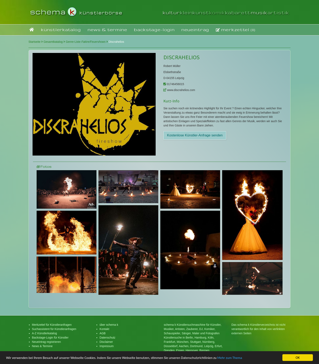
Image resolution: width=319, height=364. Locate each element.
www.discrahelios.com (179, 90)
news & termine (107, 29)
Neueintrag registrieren (46, 341)
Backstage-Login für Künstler (50, 337)
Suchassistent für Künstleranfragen (54, 329)
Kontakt (104, 329)
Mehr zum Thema (229, 358)
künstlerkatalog (61, 29)
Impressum (106, 346)
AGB (102, 333)
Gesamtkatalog (54, 41)
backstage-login (154, 29)
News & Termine (42, 346)
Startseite (35, 41)
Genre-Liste (87, 41)
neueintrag (195, 29)
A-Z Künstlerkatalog (44, 333)
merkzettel (236, 29)
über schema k (108, 324)
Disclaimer (106, 341)
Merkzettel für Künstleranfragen (52, 324)
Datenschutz (107, 337)
